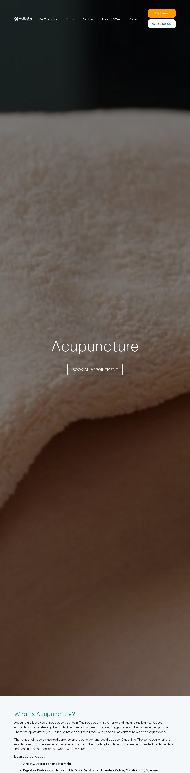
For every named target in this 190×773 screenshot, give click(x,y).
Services (88, 19)
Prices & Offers (111, 19)
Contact (134, 19)
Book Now (161, 13)
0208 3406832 (161, 23)
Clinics (70, 19)
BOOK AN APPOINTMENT (95, 369)
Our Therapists (48, 19)
